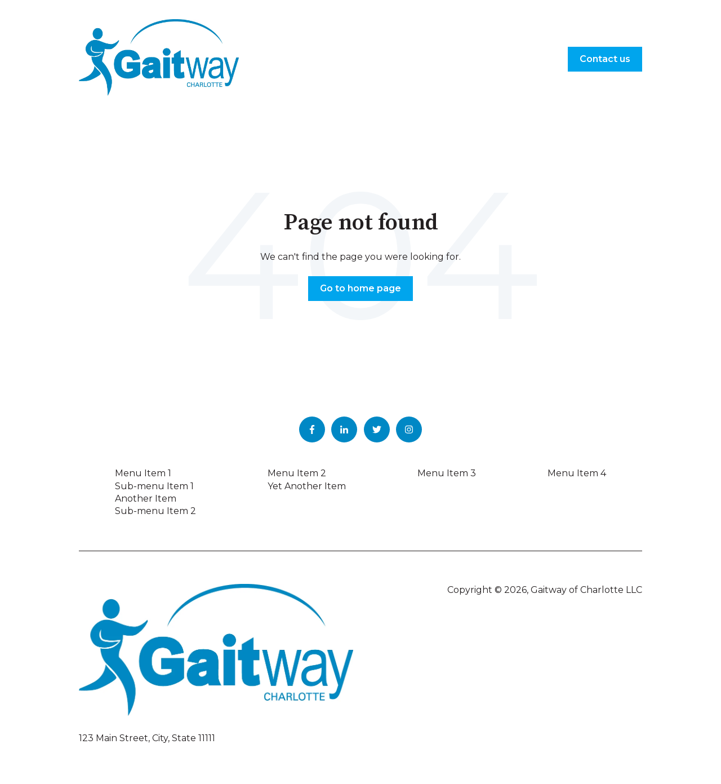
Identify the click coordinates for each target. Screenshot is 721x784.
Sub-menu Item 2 (155, 511)
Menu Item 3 (446, 473)
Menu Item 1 (143, 473)
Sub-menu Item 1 (154, 486)
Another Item (145, 498)
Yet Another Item (307, 486)
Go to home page (360, 288)
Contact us (605, 59)
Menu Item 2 (297, 473)
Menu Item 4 (577, 473)
